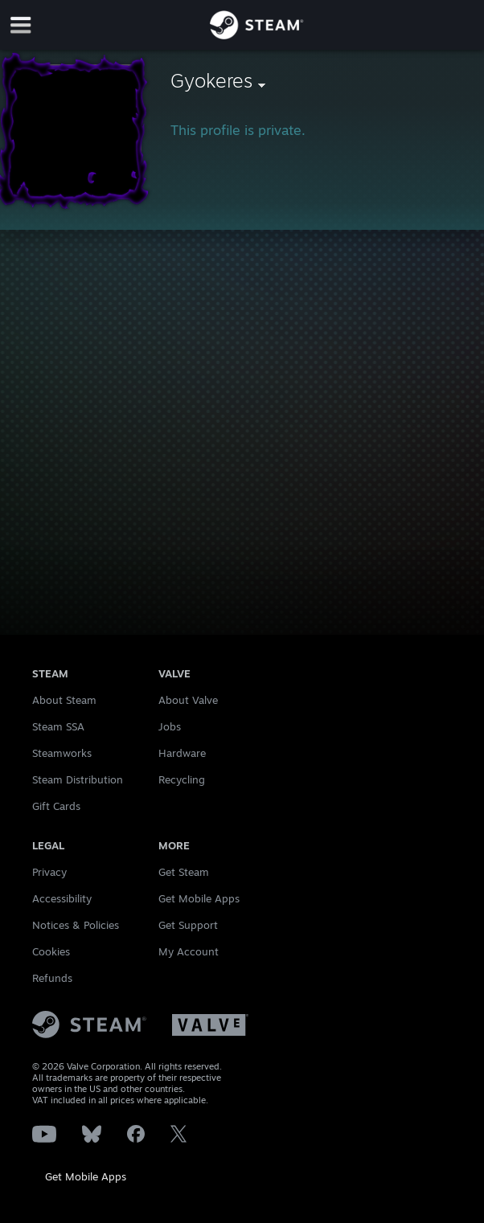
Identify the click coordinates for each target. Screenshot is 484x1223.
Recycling (181, 779)
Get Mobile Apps (85, 1176)
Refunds (52, 977)
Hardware (182, 752)
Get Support (188, 924)
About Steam (64, 699)
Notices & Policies (75, 924)
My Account (188, 951)
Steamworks (62, 752)
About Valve (188, 699)
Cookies (51, 951)
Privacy (49, 871)
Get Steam (183, 871)
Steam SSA (58, 726)
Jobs (169, 726)
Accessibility (62, 898)
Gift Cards (56, 806)
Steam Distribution (77, 779)
